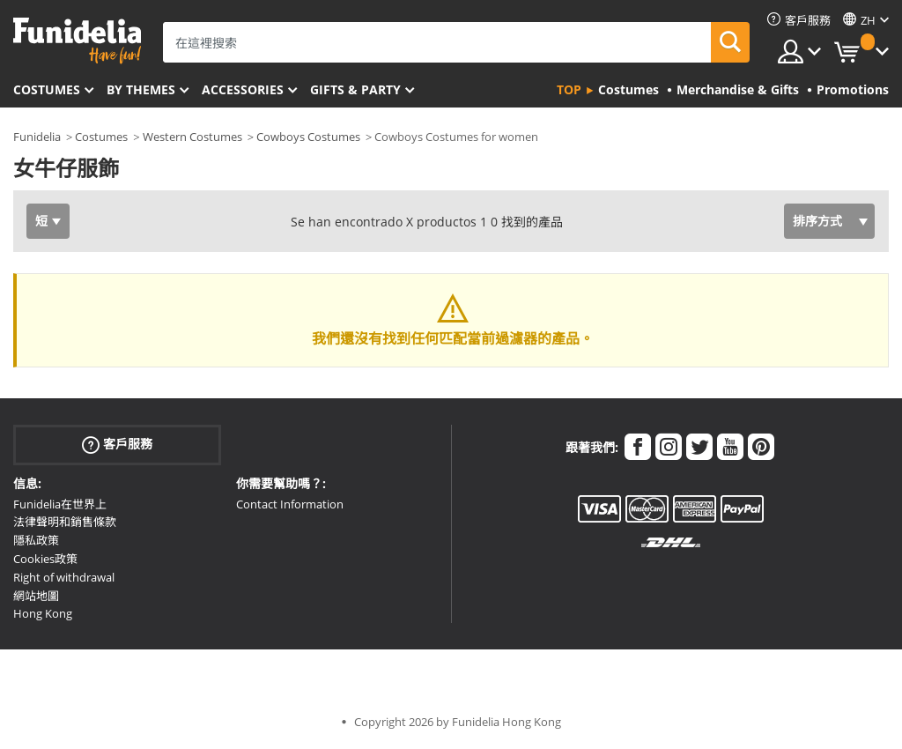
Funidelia (37, 137)
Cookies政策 (45, 559)
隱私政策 (36, 540)
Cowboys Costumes (308, 137)
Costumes (46, 89)
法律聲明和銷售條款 (64, 522)
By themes (141, 89)
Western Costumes (192, 137)
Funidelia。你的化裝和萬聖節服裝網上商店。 (77, 41)
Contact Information (290, 504)
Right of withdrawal (64, 577)
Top (569, 89)
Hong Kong (42, 613)
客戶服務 (117, 443)
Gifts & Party (355, 89)
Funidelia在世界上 (60, 504)
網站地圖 (36, 596)
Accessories (243, 89)
